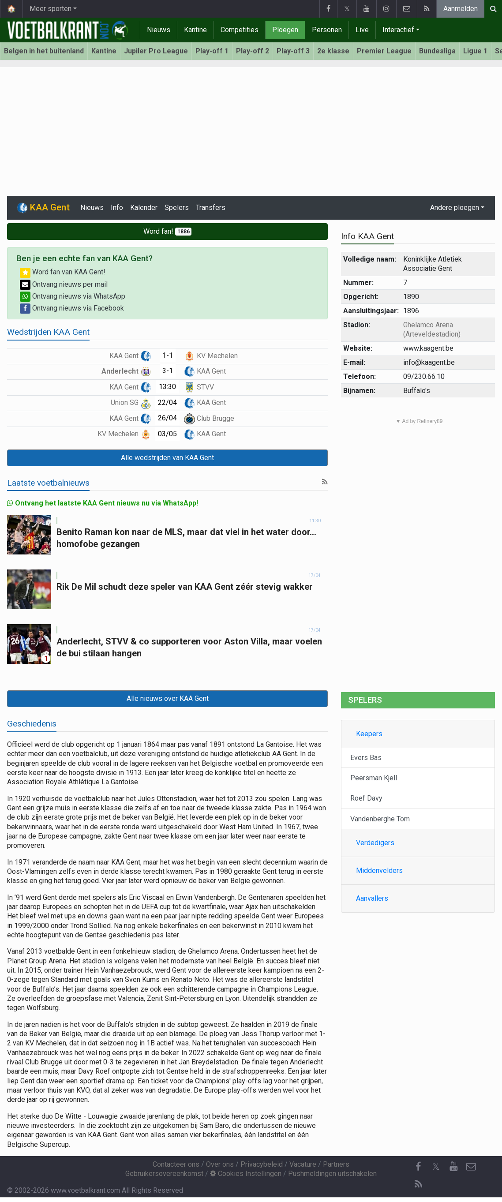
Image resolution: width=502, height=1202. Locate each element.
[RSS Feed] (418, 1184)
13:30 (167, 386)
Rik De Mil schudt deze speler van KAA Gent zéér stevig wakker (184, 586)
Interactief (398, 30)
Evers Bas (366, 757)
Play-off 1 (212, 51)
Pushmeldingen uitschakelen (332, 1173)
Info (117, 207)
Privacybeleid (261, 1164)
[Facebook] (418, 1167)
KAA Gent (130, 356)
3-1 (167, 371)
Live (362, 30)
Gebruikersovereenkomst (164, 1173)
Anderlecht (126, 371)
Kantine (195, 30)
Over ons (220, 1164)
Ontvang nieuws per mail (64, 284)
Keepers (369, 734)
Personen (327, 30)
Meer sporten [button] (50, 8)
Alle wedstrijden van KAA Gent (167, 457)
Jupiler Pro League (156, 51)
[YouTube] (453, 1167)
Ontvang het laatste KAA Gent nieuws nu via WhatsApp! (102, 503)
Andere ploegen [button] (454, 207)
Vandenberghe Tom (380, 819)
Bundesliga (437, 51)
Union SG (131, 402)
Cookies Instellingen (245, 1173)
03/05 (167, 434)
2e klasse (333, 51)
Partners (336, 1164)
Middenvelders (379, 870)
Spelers (177, 207)
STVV (199, 387)
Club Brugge (209, 418)
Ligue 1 (475, 51)
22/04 (167, 402)
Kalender (143, 207)
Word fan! (167, 231)
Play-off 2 (252, 51)
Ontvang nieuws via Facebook (72, 308)
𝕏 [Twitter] (436, 1166)
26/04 (167, 418)
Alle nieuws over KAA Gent (168, 698)
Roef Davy (366, 798)
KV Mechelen (211, 356)
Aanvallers (372, 898)
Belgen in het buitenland (44, 51)
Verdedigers (375, 843)
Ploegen (285, 30)
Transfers (210, 207)
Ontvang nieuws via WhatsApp (72, 296)
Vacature (302, 1164)
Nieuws (158, 30)
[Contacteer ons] (471, 1167)
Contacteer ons (176, 1164)
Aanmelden (460, 8)
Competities (239, 30)
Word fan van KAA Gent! (62, 272)
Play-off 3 (293, 51)
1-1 (167, 355)
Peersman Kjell (373, 778)
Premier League (384, 51)
